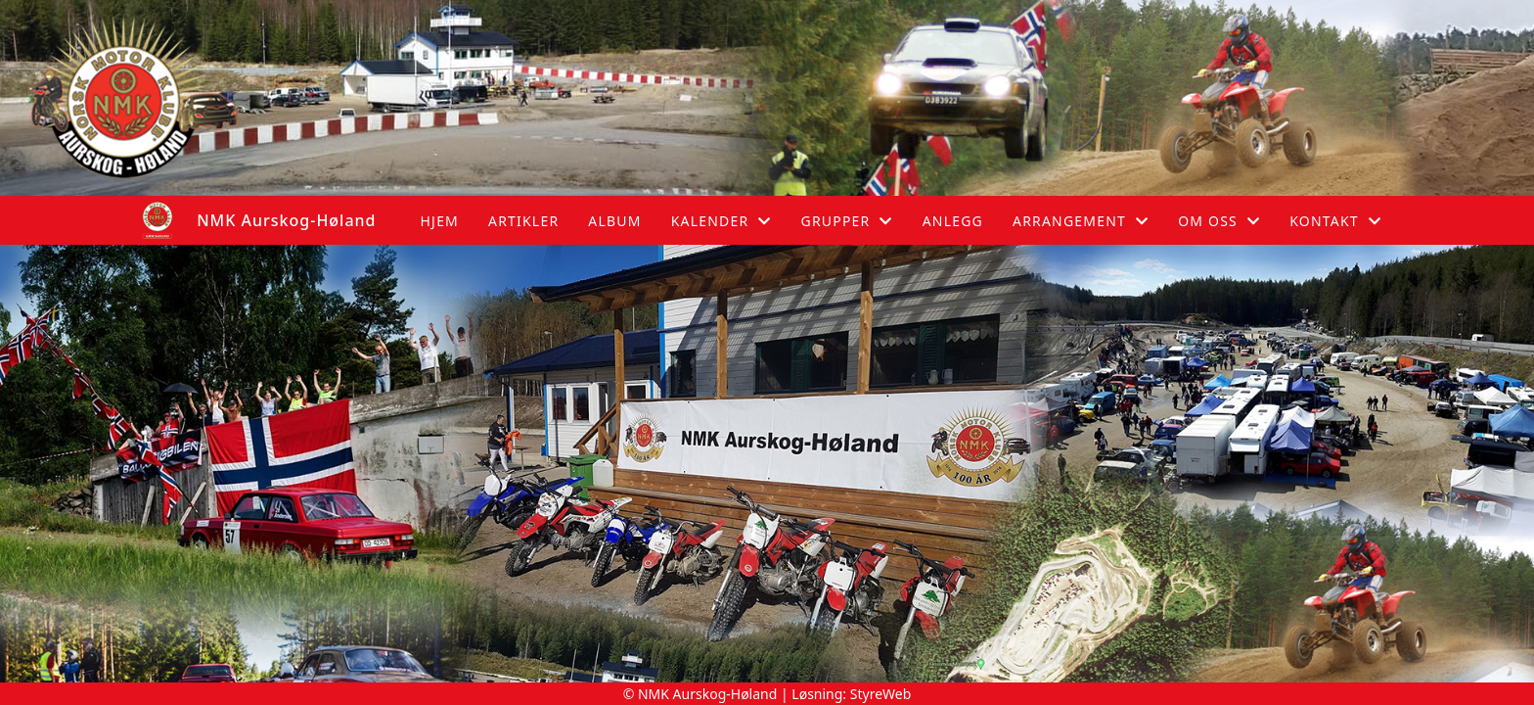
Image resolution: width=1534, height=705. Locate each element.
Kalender (721, 221)
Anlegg (953, 221)
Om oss (1219, 221)
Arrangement (1081, 221)
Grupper (847, 221)
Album (614, 221)
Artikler (523, 221)
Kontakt (1335, 221)
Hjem (440, 221)
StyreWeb (881, 693)
